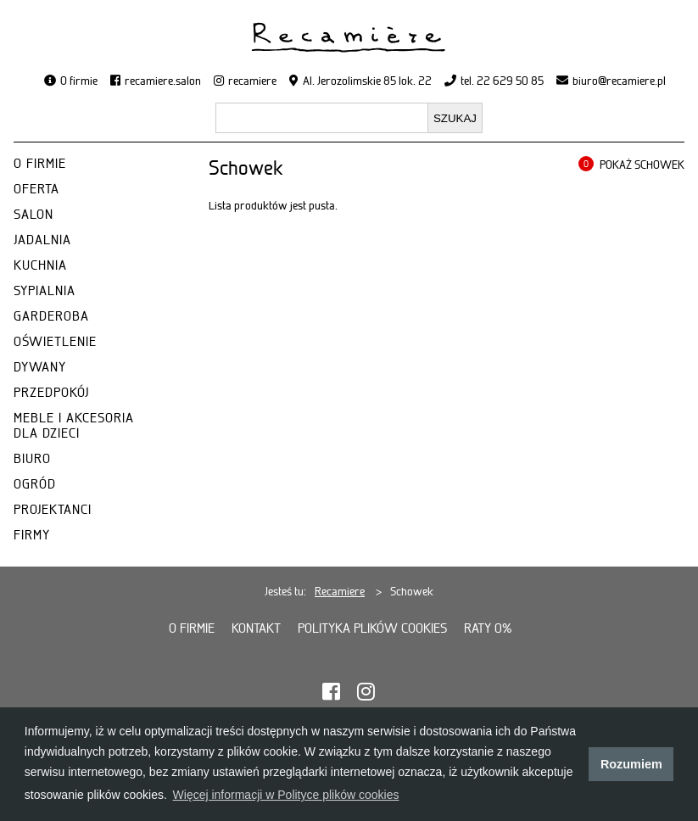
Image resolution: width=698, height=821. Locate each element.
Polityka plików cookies (372, 628)
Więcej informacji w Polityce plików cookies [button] (286, 794)
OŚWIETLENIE (55, 341)
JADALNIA (42, 240)
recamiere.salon (163, 80)
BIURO (32, 458)
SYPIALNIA (44, 291)
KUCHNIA (40, 265)
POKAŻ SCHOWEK (642, 164)
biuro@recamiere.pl (619, 80)
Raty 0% (488, 628)
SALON (33, 214)
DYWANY (40, 367)
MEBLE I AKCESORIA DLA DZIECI (74, 425)
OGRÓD (35, 484)
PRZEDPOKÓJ (51, 392)
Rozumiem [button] (631, 764)
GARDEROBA (51, 316)
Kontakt (256, 628)
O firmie (79, 80)
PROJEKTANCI (53, 509)
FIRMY (32, 535)
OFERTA (36, 189)
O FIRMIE (40, 163)
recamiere (252, 80)
